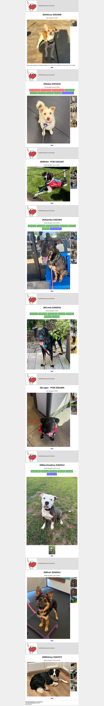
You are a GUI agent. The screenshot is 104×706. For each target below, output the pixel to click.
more (73, 65)
